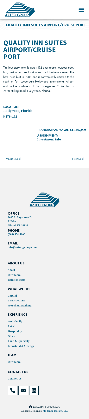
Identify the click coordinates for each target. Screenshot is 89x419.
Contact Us (15, 378)
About (11, 270)
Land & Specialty (18, 341)
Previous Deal (11, 158)
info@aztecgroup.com (22, 247)
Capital (12, 296)
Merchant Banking (20, 305)
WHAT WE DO (19, 289)
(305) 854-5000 (16, 234)
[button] (81, 9)
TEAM (12, 355)
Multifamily (15, 321)
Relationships (16, 280)
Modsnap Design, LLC (55, 410)
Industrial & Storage (21, 346)
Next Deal (79, 158)
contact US (18, 372)
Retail (11, 326)
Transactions (16, 300)
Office (11, 336)
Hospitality (15, 331)
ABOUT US (16, 263)
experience (17, 314)
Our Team (14, 275)
